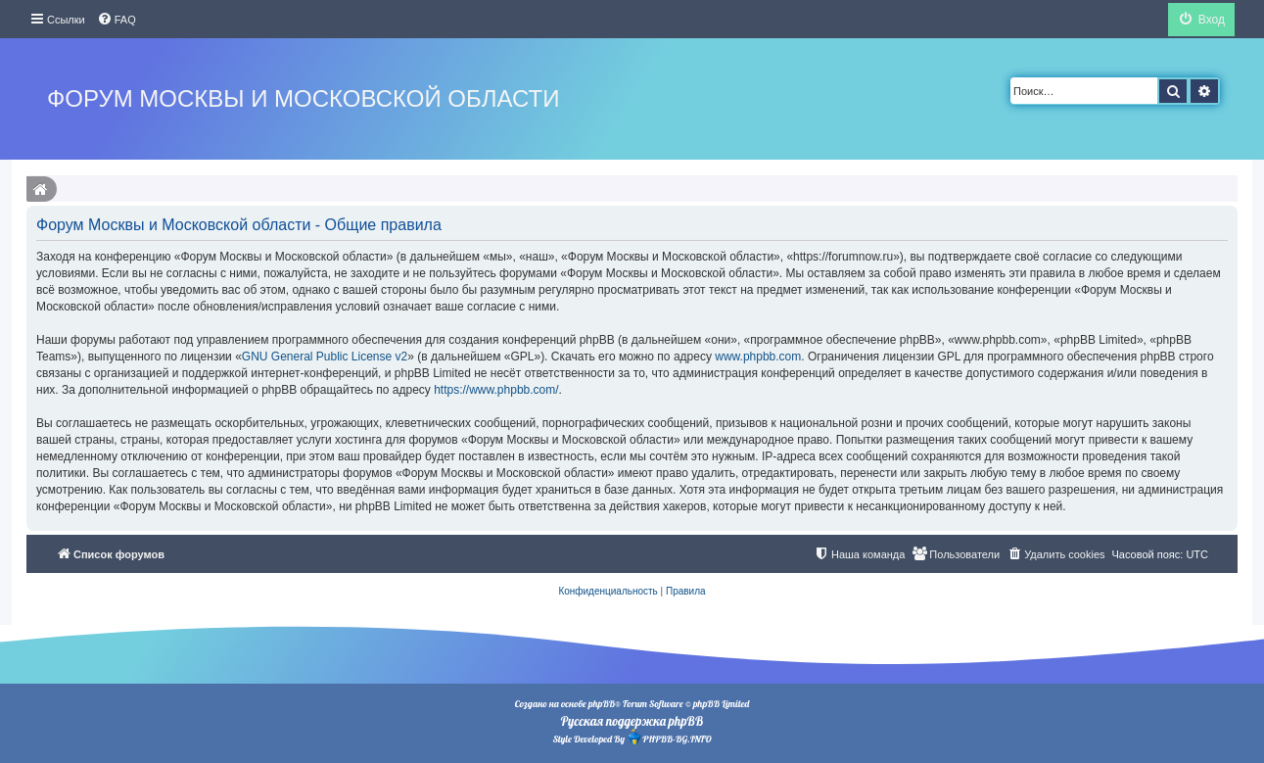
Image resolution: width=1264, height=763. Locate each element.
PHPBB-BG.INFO (669, 737)
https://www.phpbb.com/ (496, 390)
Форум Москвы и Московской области (303, 98)
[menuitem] (116, 19)
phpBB (601, 703)
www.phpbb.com (758, 356)
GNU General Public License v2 (324, 356)
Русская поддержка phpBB (632, 721)
